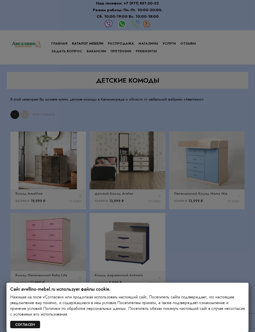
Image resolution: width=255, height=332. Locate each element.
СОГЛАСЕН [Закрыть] (25, 324)
